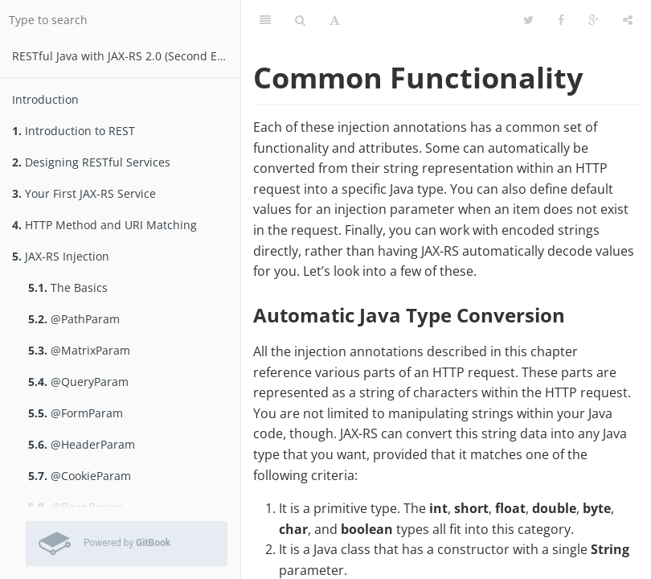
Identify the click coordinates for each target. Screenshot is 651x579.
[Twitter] (528, 20)
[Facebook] (561, 20)
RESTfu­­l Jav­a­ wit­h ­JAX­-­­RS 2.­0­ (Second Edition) (126, 56)
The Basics (68, 287)
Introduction (45, 99)
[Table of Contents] (265, 20)
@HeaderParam (81, 444)
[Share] (628, 20)
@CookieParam (79, 475)
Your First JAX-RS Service (84, 193)
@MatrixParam (79, 350)
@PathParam (74, 318)
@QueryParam (78, 381)
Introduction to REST (73, 130)
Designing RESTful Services (91, 162)
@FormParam (75, 413)
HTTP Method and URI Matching (104, 224)
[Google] (593, 20)
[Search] (300, 20)
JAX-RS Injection (60, 256)
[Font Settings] (334, 20)
